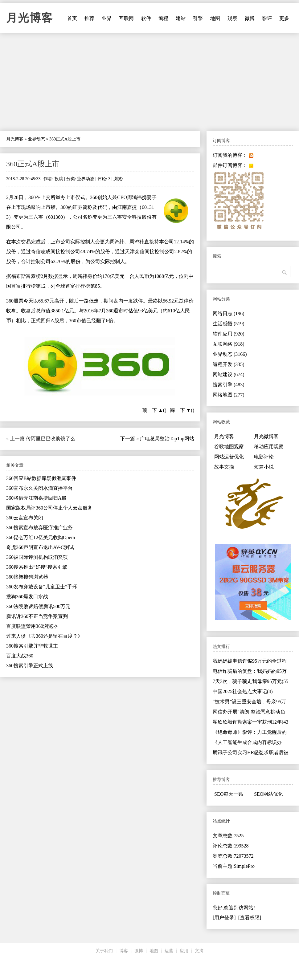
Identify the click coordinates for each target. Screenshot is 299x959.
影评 (267, 18)
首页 (72, 18)
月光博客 (29, 18)
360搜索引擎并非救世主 (32, 645)
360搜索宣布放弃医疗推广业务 (39, 527)
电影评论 (264, 456)
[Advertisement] (149, 82)
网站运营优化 (229, 456)
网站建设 (228, 374)
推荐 (89, 18)
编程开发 (228, 364)
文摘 (199, 951)
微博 (250, 18)
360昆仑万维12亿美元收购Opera (40, 537)
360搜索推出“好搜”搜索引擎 (36, 567)
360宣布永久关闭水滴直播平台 (39, 488)
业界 (107, 18)
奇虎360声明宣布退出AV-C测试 (40, 547)
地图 (215, 18)
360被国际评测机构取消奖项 (37, 557)
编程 (163, 18)
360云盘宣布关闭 (24, 517)
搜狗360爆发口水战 (27, 596)
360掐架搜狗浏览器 (27, 576)
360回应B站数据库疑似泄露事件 (41, 478)
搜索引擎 (228, 384)
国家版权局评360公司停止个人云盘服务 (49, 507)
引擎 (198, 18)
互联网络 (228, 344)
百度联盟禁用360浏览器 (32, 626)
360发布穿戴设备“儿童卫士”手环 (41, 586)
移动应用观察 (269, 446)
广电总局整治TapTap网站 (167, 438)
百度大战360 (19, 655)
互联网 (126, 18)
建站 (181, 18)
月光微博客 (266, 436)
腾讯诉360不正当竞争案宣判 (37, 616)
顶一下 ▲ (152, 410)
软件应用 (228, 333)
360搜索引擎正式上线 (29, 665)
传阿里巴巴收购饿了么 (50, 438)
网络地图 (228, 394)
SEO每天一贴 (228, 794)
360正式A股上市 (32, 164)
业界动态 (36, 139)
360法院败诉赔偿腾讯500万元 (38, 606)
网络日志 (228, 313)
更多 (284, 18)
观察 (232, 18)
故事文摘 (224, 466)
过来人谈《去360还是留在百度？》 (44, 636)
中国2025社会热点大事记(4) (243, 691)
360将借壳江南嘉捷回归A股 (36, 498)
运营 (169, 951)
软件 (146, 18)
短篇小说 (264, 466)
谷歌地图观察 (229, 446)
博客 (123, 951)
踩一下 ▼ (180, 410)
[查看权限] (249, 917)
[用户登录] (224, 917)
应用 (184, 951)
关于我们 (104, 951)
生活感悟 (228, 323)
